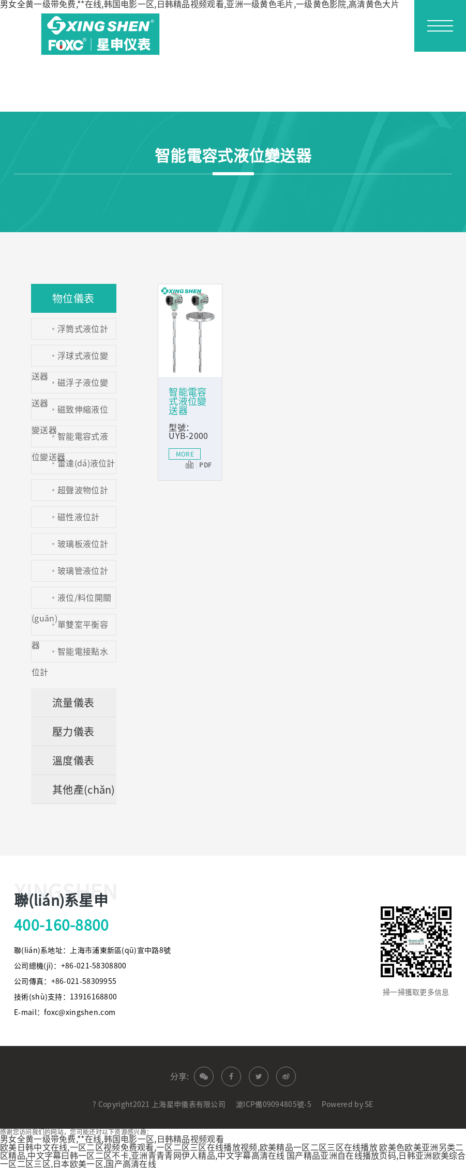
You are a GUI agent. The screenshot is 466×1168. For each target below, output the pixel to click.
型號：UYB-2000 (188, 431)
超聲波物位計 (82, 490)
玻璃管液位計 (82, 571)
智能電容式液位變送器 (70, 439)
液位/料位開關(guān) (71, 601)
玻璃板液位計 (82, 544)
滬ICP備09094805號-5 (273, 1104)
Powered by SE (347, 1104)
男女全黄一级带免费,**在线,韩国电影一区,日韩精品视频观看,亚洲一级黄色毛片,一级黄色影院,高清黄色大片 (199, 4)
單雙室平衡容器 (70, 627)
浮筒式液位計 (82, 329)
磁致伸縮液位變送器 (70, 412)
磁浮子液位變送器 (70, 385)
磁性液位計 (78, 517)
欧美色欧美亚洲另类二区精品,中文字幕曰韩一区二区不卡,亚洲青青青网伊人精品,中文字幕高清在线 (231, 1151)
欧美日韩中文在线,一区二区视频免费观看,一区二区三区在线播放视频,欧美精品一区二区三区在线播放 (189, 1147)
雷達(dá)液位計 (86, 463)
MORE (185, 454)
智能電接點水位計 (70, 654)
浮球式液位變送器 (70, 359)
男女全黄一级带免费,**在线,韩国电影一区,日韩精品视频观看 (112, 1139)
